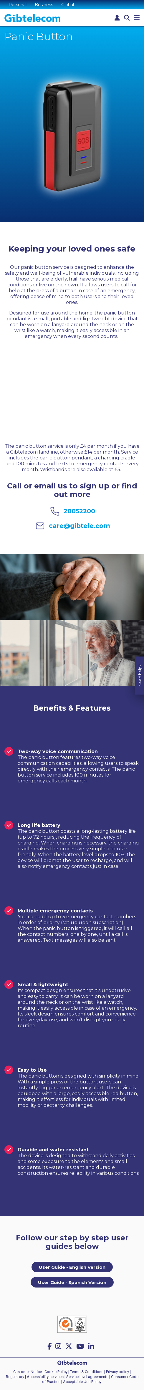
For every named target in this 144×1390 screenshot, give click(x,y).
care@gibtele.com (79, 525)
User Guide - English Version (72, 1267)
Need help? (140, 634)
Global (67, 4)
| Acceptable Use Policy (81, 1381)
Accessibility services (45, 1376)
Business (44, 4)
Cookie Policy (55, 1372)
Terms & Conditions (86, 1372)
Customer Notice (27, 1372)
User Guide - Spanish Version (72, 1282)
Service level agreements (87, 1376)
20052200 (79, 511)
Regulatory (15, 1376)
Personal (18, 4)
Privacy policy (117, 1372)
